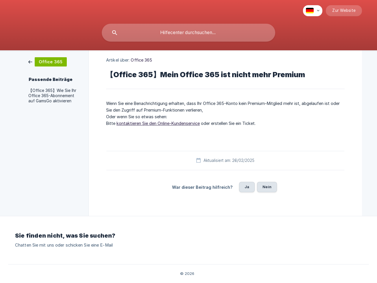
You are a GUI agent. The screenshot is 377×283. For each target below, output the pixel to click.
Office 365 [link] (141, 60)
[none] (312, 10)
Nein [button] (267, 186)
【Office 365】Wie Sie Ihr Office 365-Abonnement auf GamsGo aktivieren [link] (52, 95)
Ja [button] (247, 186)
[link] (47, 61)
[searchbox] (188, 33)
